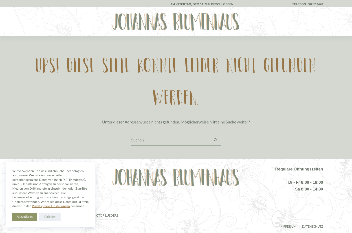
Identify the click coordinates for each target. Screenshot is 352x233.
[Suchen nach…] (170, 140)
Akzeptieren (25, 216)
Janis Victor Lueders (101, 215)
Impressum (288, 226)
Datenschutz (312, 226)
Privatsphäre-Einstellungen (51, 206)
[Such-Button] (215, 140)
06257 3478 (315, 4)
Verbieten (50, 216)
